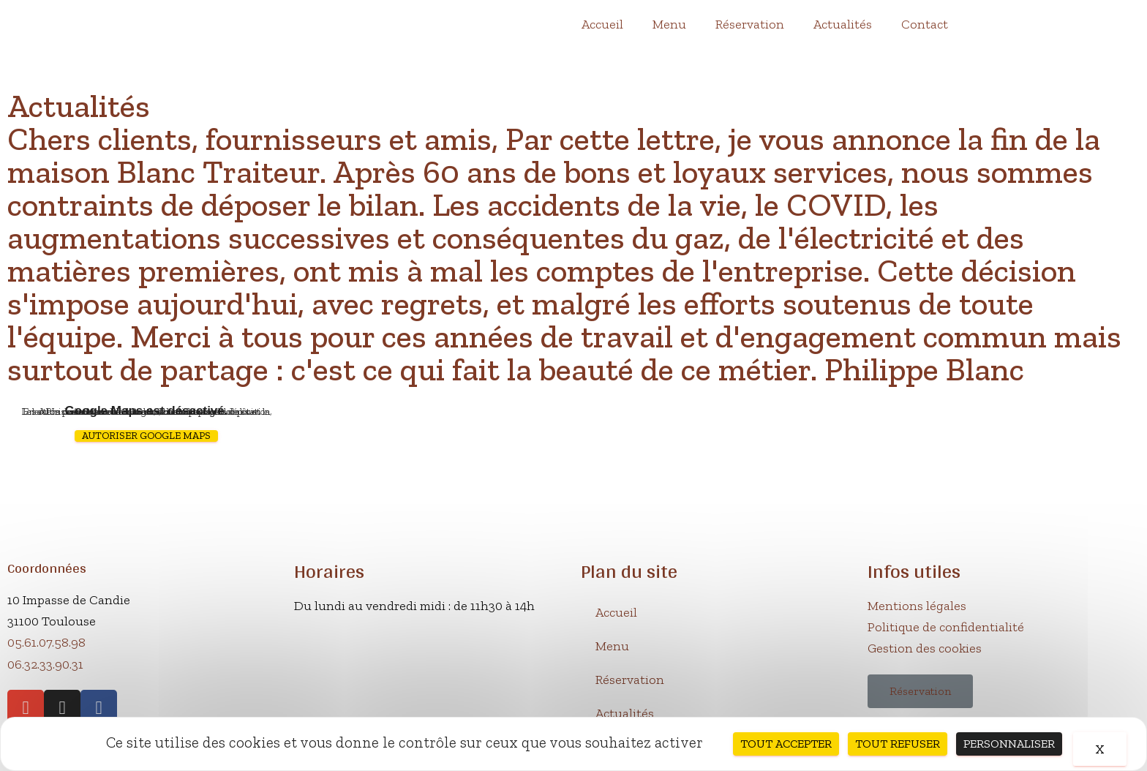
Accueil (602, 24)
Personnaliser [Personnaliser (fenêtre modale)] (1009, 744)
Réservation (749, 24)
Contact (924, 24)
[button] (920, 691)
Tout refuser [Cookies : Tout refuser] (897, 744)
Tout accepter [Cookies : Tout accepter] (786, 744)
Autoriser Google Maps (146, 436)
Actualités (842, 24)
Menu (669, 24)
